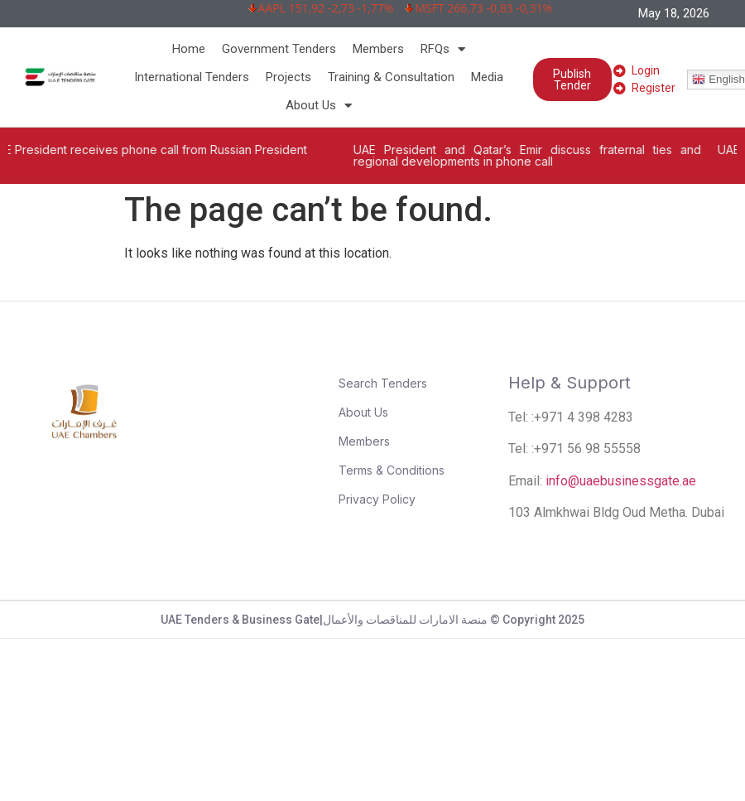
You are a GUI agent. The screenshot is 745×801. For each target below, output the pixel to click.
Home (188, 48)
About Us (319, 105)
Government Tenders (279, 48)
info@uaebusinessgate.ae (621, 481)
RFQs (443, 49)
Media (487, 77)
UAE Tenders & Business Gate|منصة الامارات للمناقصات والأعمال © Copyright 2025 (372, 619)
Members (378, 48)
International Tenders (191, 77)
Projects (288, 77)
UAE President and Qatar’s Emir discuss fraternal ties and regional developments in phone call (541, 155)
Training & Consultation (391, 77)
